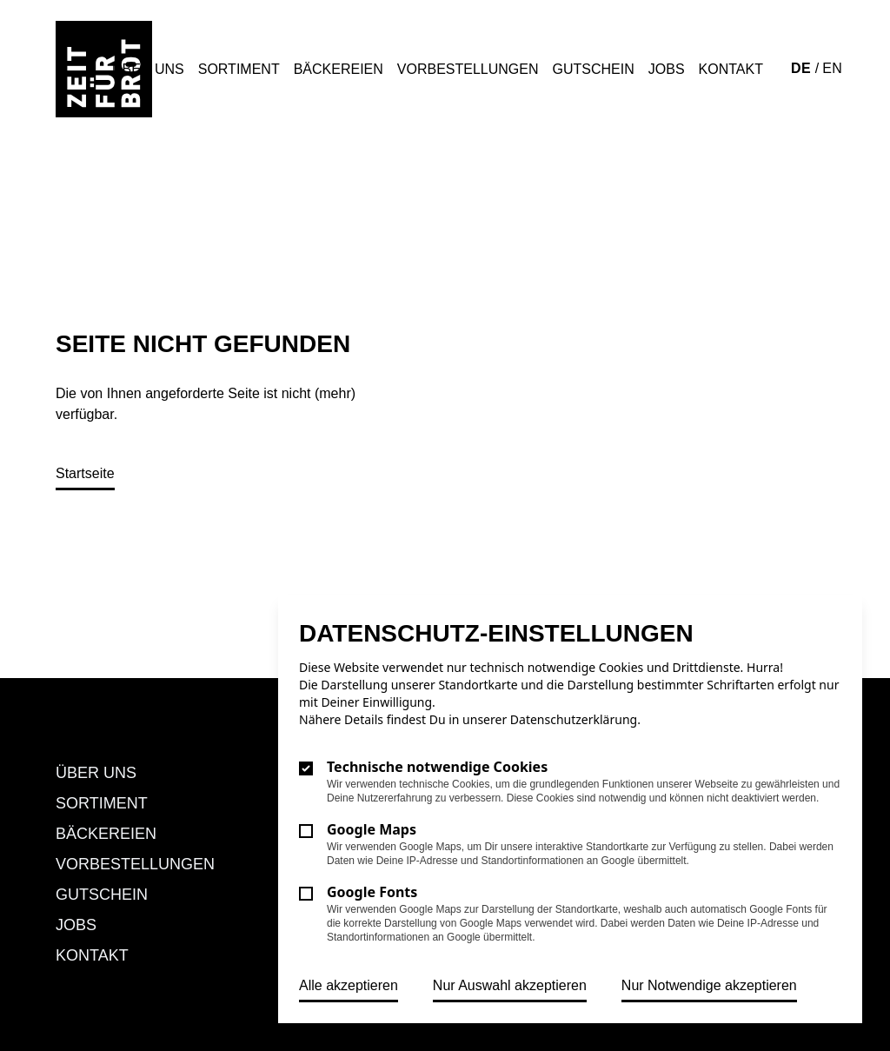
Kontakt (731, 69)
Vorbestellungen (468, 69)
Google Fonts (372, 891)
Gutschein (593, 69)
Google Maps (371, 829)
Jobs (666, 69)
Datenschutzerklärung (573, 719)
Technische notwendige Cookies (437, 766)
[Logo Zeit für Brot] (104, 69)
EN (832, 68)
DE (803, 68)
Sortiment (239, 69)
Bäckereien (338, 69)
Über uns (148, 69)
